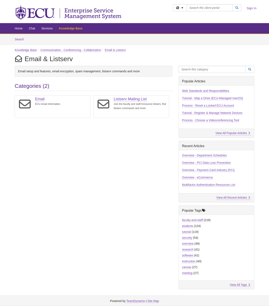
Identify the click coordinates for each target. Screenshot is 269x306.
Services (47, 28)
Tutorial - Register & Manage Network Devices (212, 113)
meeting (187, 273)
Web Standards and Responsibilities (205, 90)
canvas (186, 267)
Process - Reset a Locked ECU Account (208, 105)
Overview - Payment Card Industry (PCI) (208, 170)
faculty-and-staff (192, 220)
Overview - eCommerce (197, 177)
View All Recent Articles (233, 197)
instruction (188, 261)
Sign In (251, 8)
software (187, 255)
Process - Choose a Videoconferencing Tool (210, 120)
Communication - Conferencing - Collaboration (71, 50)
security (187, 237)
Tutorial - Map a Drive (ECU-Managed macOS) (212, 98)
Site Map (153, 301)
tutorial (186, 231)
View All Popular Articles (232, 133)
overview (188, 243)
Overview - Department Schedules (204, 155)
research (187, 249)
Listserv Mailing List (130, 99)
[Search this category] (212, 69)
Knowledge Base (71, 28)
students (187, 226)
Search (21, 39)
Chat (32, 28)
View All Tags (240, 284)
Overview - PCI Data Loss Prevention (206, 162)
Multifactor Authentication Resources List (208, 184)
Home (18, 28)
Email (40, 99)
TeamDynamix (135, 301)
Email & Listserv (115, 50)
